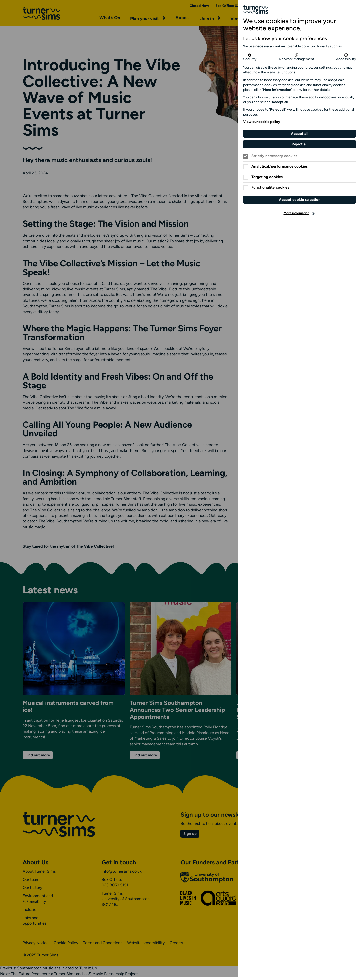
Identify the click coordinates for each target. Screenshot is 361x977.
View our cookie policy (261, 122)
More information (296, 213)
